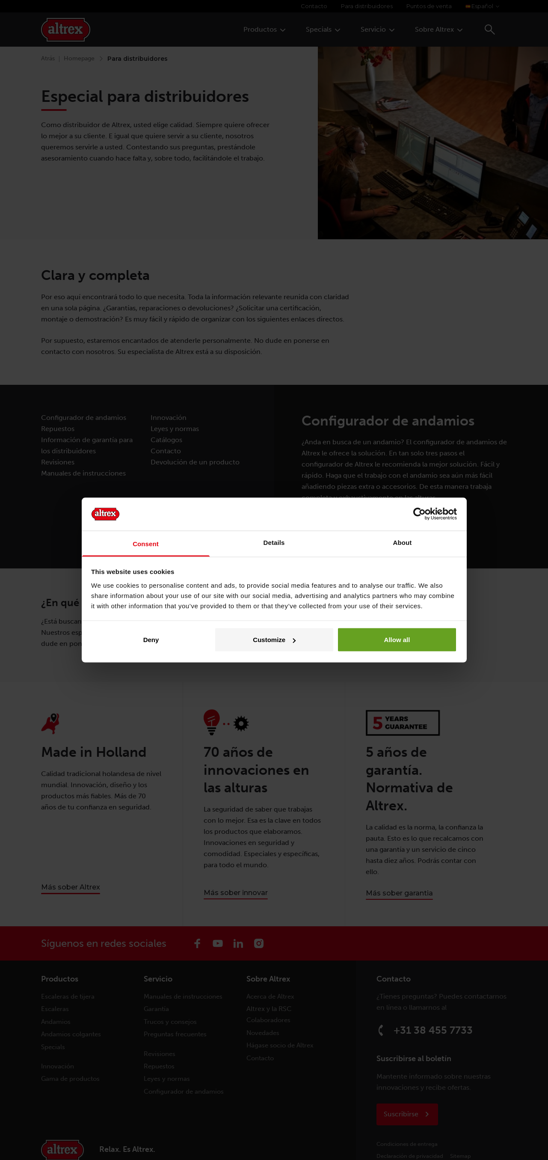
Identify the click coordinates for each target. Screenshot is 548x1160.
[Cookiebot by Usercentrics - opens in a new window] (419, 514)
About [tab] (402, 542)
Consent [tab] (146, 543)
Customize (274, 639)
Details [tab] (274, 542)
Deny (151, 639)
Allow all (397, 639)
